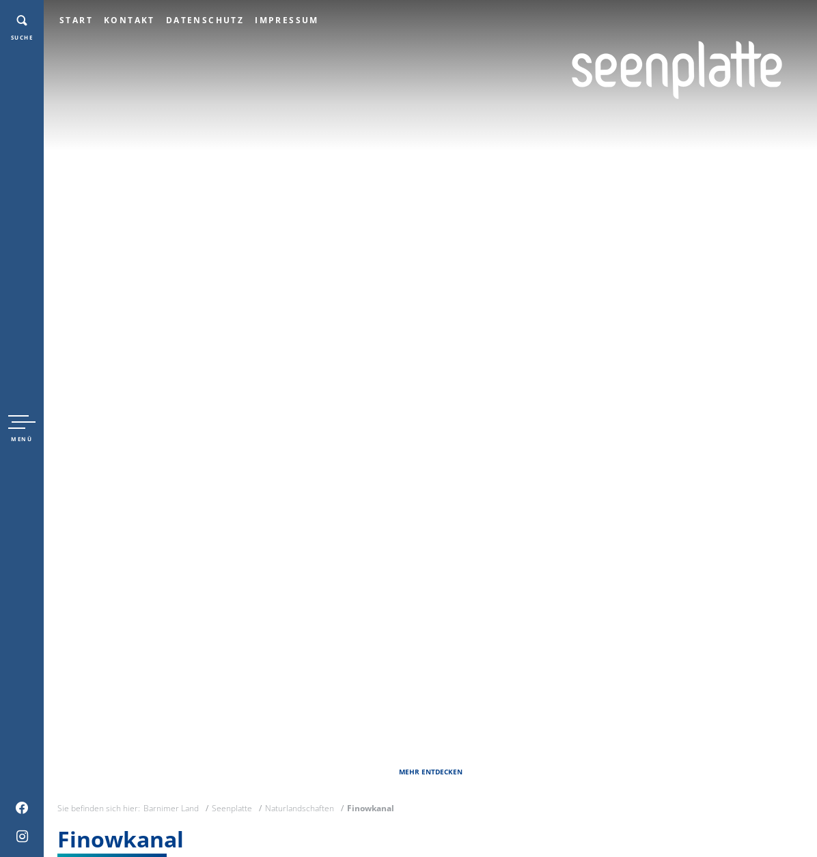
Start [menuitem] (76, 20)
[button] (22, 429)
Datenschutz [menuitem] (205, 20)
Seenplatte (232, 808)
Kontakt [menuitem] (129, 20)
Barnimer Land (171, 808)
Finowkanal (370, 808)
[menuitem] (22, 807)
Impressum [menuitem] (287, 20)
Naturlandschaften (299, 808)
